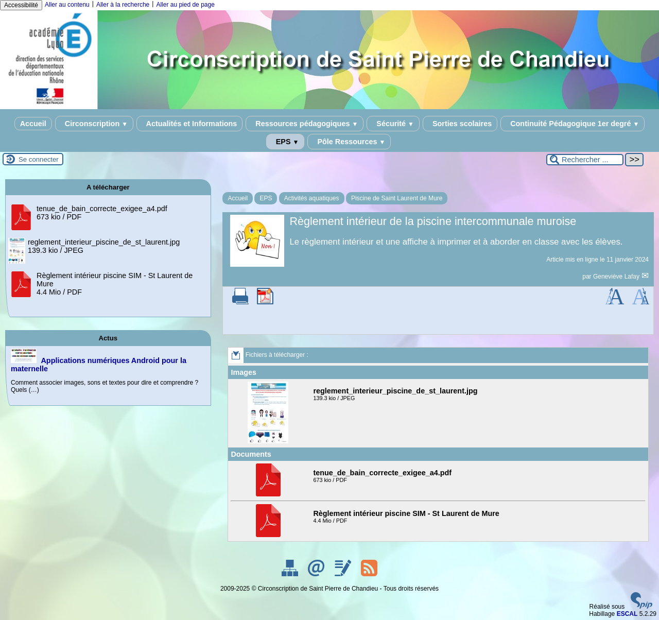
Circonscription (94, 123)
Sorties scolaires (460, 123)
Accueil (33, 123)
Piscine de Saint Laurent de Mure (396, 198)
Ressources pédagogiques (304, 123)
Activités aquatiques (311, 198)
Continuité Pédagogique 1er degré (572, 123)
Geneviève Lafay (617, 276)
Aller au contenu (67, 4)
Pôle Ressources (349, 141)
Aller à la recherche (122, 4)
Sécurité (393, 123)
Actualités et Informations (189, 123)
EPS (285, 141)
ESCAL (627, 613)
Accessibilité (21, 5)
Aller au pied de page (185, 4)
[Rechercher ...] (584, 159)
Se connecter (39, 159)
